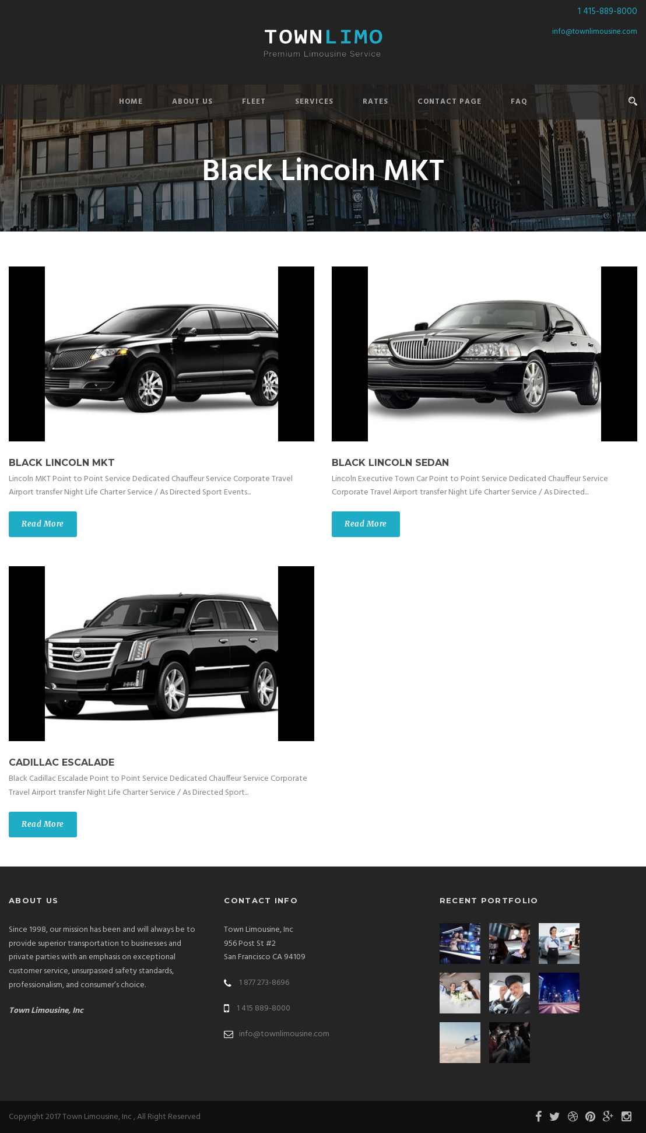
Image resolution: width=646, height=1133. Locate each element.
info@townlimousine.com (594, 32)
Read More (43, 524)
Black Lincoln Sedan (390, 462)
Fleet (254, 102)
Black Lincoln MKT (62, 462)
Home (131, 102)
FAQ (519, 102)
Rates (375, 102)
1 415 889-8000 (263, 1008)
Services (314, 102)
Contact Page (449, 102)
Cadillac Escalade (61, 762)
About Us (192, 102)
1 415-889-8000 (607, 12)
